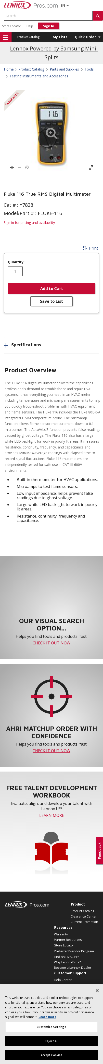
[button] (98, 16)
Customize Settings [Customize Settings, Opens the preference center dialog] (51, 1028)
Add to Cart (51, 288)
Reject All (51, 1042)
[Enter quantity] (15, 271)
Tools (89, 69)
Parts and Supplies (64, 69)
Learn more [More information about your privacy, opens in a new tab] (47, 1018)
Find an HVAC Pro (66, 957)
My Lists (60, 37)
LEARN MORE (51, 815)
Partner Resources (68, 939)
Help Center (63, 980)
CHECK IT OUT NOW (51, 643)
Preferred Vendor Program (74, 951)
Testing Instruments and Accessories (39, 76)
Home (9, 69)
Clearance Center (84, 916)
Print (90, 248)
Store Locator (11, 26)
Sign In (48, 26)
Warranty (61, 934)
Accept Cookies (52, 1056)
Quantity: (16, 262)
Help (29, 26)
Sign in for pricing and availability (29, 222)
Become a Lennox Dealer (72, 967)
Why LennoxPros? (67, 962)
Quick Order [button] (85, 37)
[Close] (97, 992)
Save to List (51, 301)
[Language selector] (63, 5)
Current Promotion (84, 921)
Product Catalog (28, 37)
